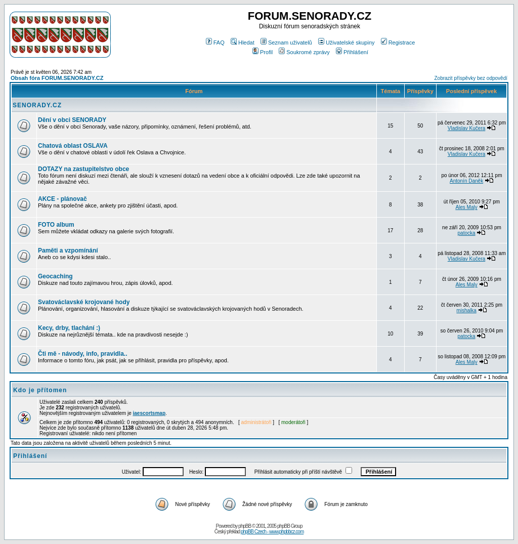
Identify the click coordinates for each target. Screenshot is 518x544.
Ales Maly (466, 207)
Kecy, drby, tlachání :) (69, 327)
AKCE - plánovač (62, 198)
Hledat (242, 42)
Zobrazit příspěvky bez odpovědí (470, 78)
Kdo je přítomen (40, 390)
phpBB (244, 526)
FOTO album (56, 224)
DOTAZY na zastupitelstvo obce (83, 169)
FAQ (215, 42)
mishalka (466, 310)
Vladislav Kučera (466, 128)
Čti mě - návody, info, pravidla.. (82, 353)
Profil (262, 52)
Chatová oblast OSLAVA (73, 145)
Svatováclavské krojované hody (84, 302)
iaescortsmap (149, 413)
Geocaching (55, 276)
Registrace (398, 42)
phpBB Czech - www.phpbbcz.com (272, 531)
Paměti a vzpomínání (68, 250)
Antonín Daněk (466, 181)
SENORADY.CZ (37, 105)
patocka (467, 233)
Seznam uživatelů (286, 42)
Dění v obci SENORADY (72, 119)
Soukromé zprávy (304, 52)
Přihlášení (352, 52)
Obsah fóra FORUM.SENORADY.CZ (57, 78)
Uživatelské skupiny (346, 42)
